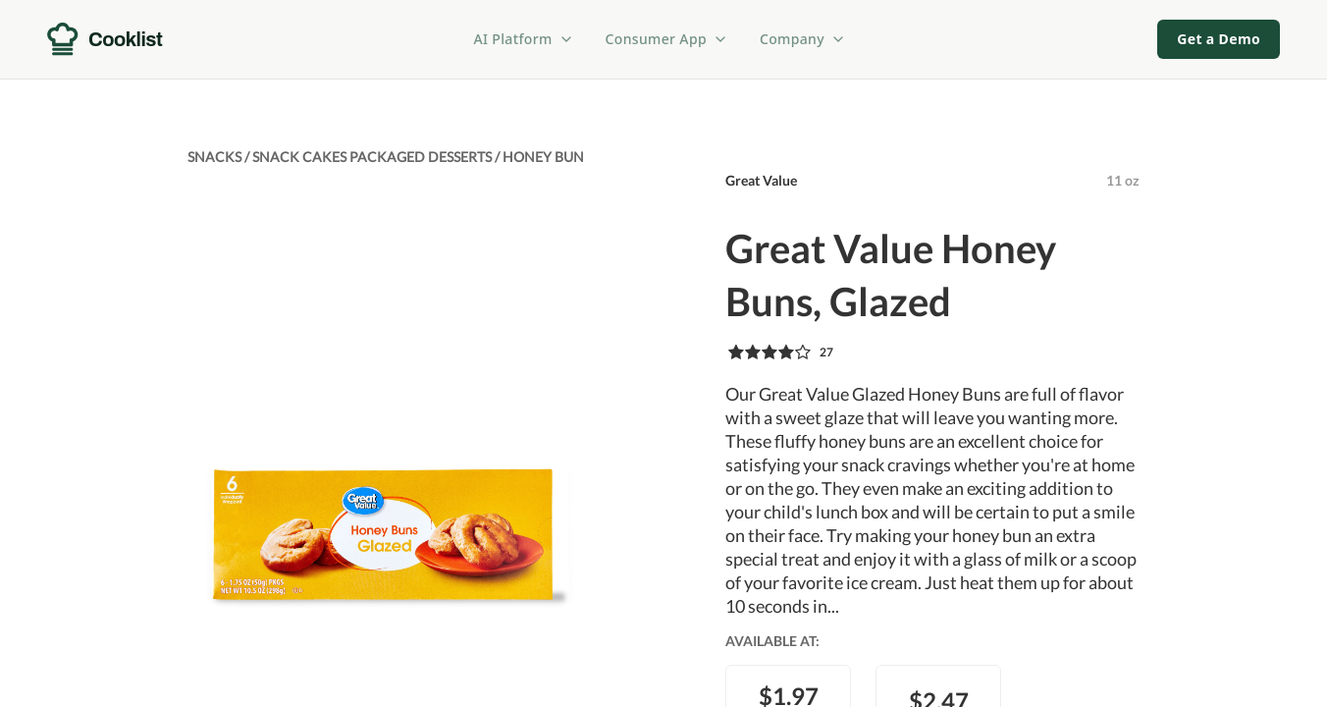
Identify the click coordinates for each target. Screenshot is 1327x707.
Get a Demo (1218, 38)
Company (803, 38)
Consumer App (667, 38)
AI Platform (524, 38)
